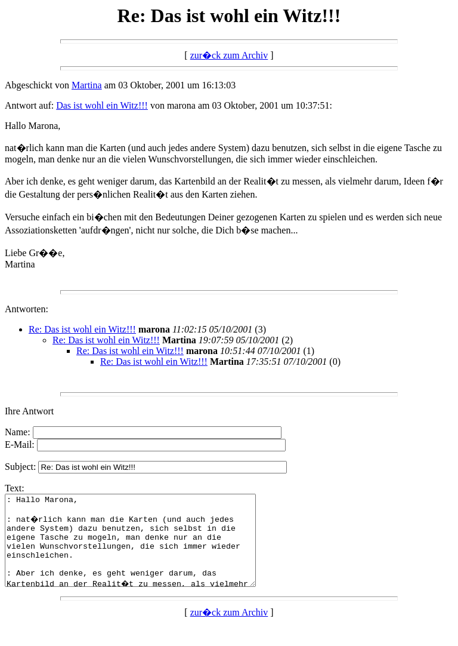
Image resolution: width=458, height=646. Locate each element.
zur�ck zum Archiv (229, 55)
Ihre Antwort (29, 411)
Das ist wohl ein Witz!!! (102, 105)
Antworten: (26, 309)
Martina (87, 85)
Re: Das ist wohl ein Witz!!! (82, 329)
